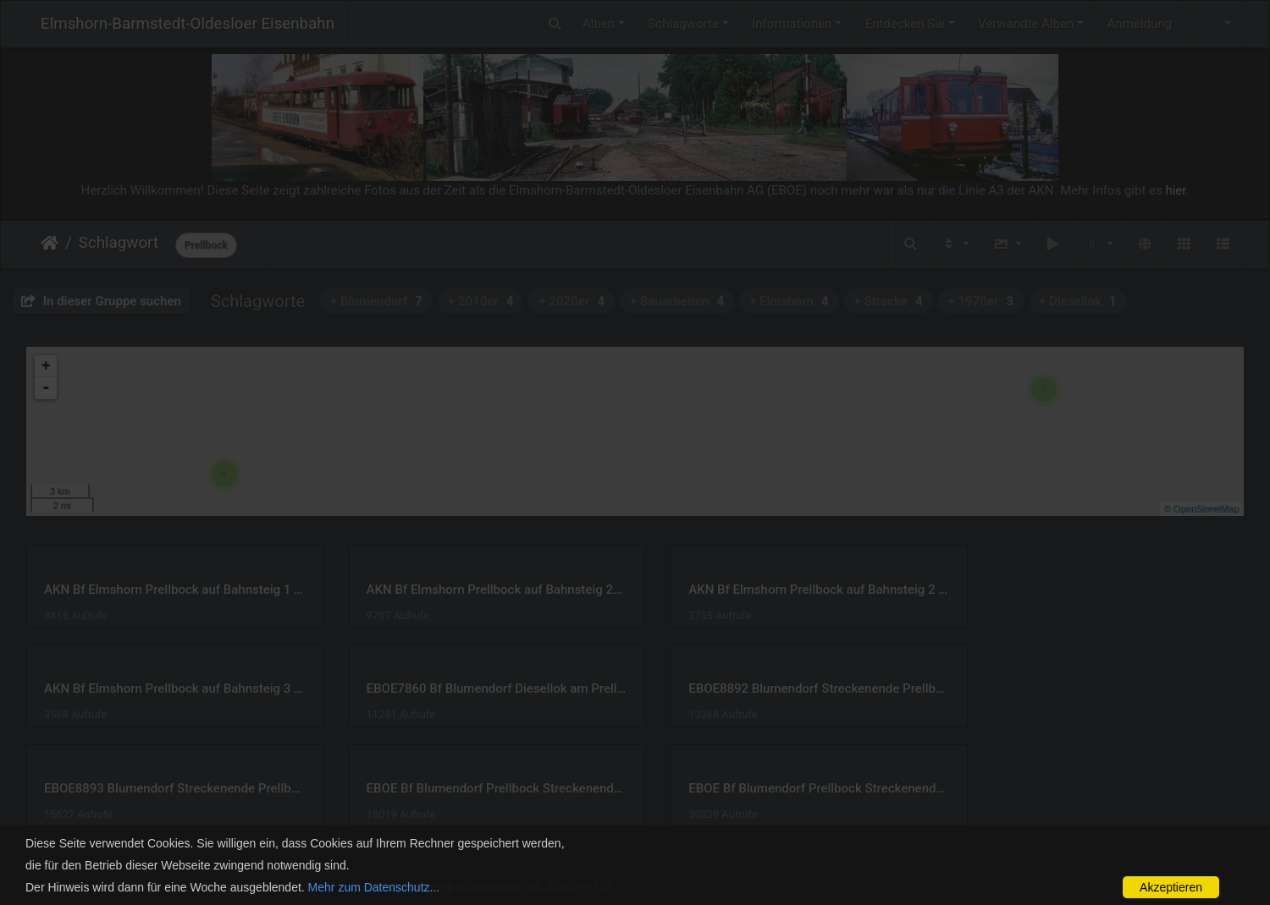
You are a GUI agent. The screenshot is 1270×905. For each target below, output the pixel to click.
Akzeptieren (1171, 887)
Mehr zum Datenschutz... (374, 887)
